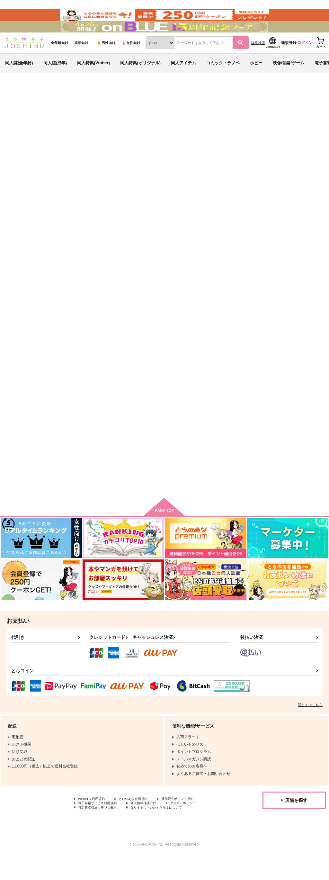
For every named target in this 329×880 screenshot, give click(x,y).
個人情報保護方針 (153, 825)
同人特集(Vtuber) (93, 78)
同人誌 (42, 106)
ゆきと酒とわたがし (220, 288)
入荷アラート (228, 123)
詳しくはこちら (310, 726)
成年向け (81, 58)
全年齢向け (59, 58)
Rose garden (278, 288)
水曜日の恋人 (87, 445)
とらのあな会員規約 (142, 820)
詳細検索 (258, 58)
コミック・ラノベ (223, 78)
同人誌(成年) (55, 78)
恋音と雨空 (207, 137)
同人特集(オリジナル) (140, 78)
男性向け (106, 58)
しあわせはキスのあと (249, 137)
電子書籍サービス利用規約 (101, 825)
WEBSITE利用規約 (94, 820)
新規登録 (289, 58)
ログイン (305, 58)
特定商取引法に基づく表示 (101, 831)
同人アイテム (183, 78)
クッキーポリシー (198, 825)
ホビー (256, 78)
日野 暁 (54, 137)
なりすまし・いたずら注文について (169, 831)
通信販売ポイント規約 (192, 820)
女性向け (130, 58)
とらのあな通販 (16, 106)
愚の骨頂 (146, 445)
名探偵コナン (303, 137)
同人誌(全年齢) (19, 78)
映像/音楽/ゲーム (288, 78)
